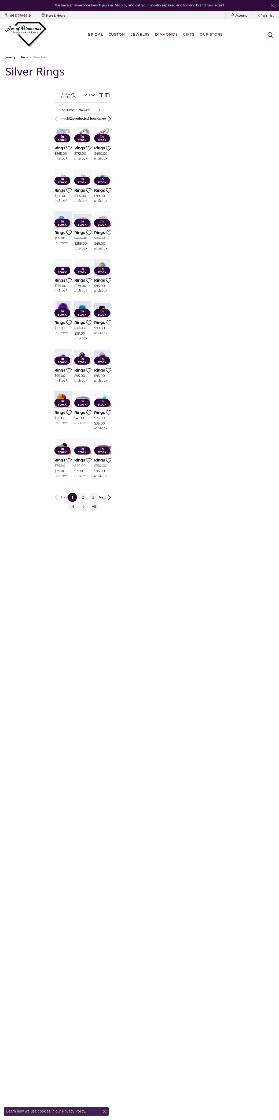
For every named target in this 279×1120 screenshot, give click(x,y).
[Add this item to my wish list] (133, 196)
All (199, 861)
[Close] (272, 5)
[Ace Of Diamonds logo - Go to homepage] (26, 34)
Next (265, 118)
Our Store (211, 34)
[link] (18, 15)
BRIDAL (95, 34)
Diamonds (166, 34)
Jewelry (140, 34)
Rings (24, 57)
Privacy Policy (73, 1111)
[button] (239, 15)
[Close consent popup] (104, 1111)
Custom (117, 34)
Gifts (188, 34)
